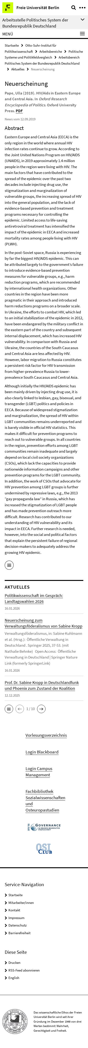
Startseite (12, 45)
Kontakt (14, 910)
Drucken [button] (14, 962)
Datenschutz (17, 925)
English (13, 977)
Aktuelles (17, 69)
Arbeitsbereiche (50, 51)
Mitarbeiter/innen (21, 902)
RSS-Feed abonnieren (24, 970)
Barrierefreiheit (19, 933)
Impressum (16, 918)
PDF (19, 110)
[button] (9, 709)
